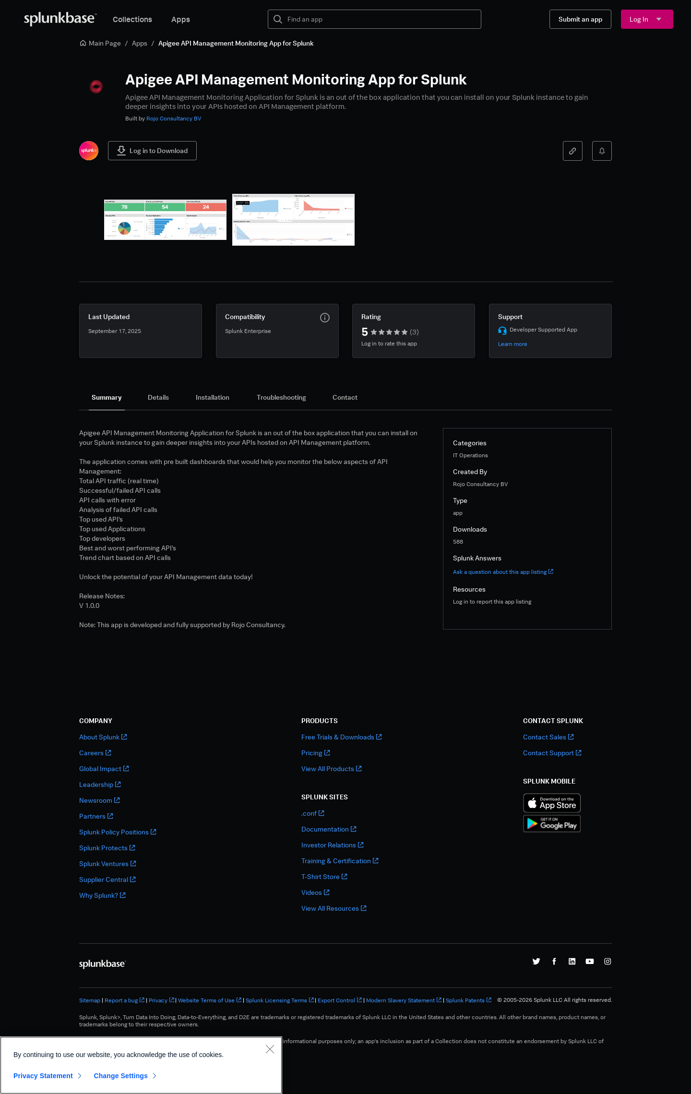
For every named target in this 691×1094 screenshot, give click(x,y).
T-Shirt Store (324, 876)
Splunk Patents (468, 1000)
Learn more (512, 343)
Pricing (315, 753)
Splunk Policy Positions (117, 832)
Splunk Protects (107, 848)
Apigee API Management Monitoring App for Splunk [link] (236, 43)
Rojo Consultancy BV (174, 118)
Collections (132, 19)
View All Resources (333, 908)
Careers (95, 753)
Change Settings (121, 1076)
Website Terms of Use (209, 1000)
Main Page (100, 43)
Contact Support (552, 753)
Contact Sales (548, 737)
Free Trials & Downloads (341, 737)
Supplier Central (107, 879)
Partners (96, 816)
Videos (315, 892)
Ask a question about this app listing (503, 571)
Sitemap (89, 1000)
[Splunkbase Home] (60, 19)
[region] (141, 1065)
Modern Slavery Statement (403, 1000)
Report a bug (124, 1000)
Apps (180, 19)
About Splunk (103, 737)
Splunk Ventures (107, 863)
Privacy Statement (43, 1076)
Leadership (99, 784)
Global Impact (104, 768)
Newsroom (99, 800)
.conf (312, 813)
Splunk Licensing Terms (280, 1000)
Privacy (161, 1000)
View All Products (331, 768)
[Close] (269, 1049)
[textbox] (381, 19)
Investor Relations (332, 845)
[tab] (106, 397)
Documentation (328, 829)
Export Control (340, 1000)
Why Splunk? (102, 895)
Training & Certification (339, 860)
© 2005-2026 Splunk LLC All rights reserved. (554, 1000)
